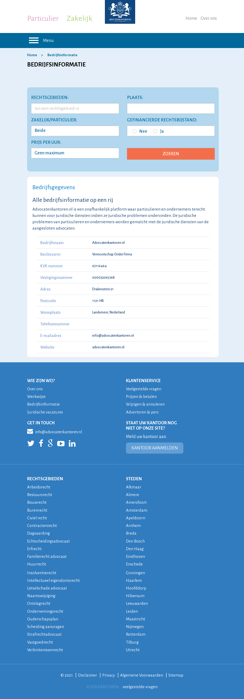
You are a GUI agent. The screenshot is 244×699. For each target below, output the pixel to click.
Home (191, 18)
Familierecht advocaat (47, 555)
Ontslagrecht (39, 602)
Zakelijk (79, 18)
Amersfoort (136, 502)
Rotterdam (135, 633)
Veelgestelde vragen (144, 389)
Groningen (135, 571)
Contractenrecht (42, 525)
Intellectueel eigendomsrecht (54, 579)
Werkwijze (36, 396)
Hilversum (135, 594)
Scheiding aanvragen (46, 625)
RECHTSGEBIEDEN (45, 478)
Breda (131, 532)
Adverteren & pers (142, 412)
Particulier (43, 18)
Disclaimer (87, 673)
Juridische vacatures (45, 412)
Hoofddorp (136, 587)
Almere (132, 494)
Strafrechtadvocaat (44, 633)
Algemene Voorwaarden (142, 673)
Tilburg (132, 640)
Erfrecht (34, 548)
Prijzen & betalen (142, 396)
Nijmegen (135, 625)
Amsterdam (137, 509)
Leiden (132, 610)
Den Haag (135, 548)
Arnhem (133, 525)
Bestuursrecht (40, 494)
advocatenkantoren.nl (108, 347)
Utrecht (133, 648)
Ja (158, 131)
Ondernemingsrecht (45, 610)
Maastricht (135, 617)
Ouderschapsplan (43, 617)
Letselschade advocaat (47, 587)
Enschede (134, 563)
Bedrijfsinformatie (62, 55)
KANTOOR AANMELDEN (154, 447)
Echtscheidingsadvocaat (49, 540)
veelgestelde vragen (140, 685)
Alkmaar (133, 486)
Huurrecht (36, 563)
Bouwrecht (37, 502)
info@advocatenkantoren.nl (113, 335)
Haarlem (134, 579)
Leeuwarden (137, 602)
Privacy (108, 673)
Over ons (209, 18)
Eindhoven (135, 555)
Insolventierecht (42, 571)
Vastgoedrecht (40, 640)
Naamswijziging (42, 594)
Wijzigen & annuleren (146, 404)
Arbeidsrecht (39, 486)
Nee (140, 131)
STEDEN (134, 478)
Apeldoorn (135, 517)
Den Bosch (135, 540)
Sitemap (176, 673)
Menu (40, 40)
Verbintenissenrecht (45, 648)
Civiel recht (37, 517)
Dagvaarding (38, 532)
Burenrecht (37, 509)
